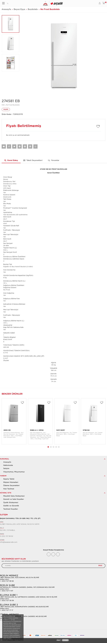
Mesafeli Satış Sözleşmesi (14, 496)
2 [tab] (51, 447)
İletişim (6, 468)
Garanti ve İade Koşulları (13, 499)
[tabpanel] (14, 421)
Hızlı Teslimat (8, 489)
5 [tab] (59, 447)
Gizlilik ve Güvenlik (11, 506)
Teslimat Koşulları (10, 509)
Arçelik (5, 109)
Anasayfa (6, 9)
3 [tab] (53, 447)
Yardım (3, 476)
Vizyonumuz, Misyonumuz (14, 472)
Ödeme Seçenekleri (11, 485)
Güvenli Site (5, 493)
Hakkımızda (8, 465)
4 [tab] (56, 447)
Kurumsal (4, 459)
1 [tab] (48, 447)
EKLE (100, 565)
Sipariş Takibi (8, 479)
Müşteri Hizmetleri (10, 482)
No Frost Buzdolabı (50, 9)
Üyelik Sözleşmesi (10, 502)
